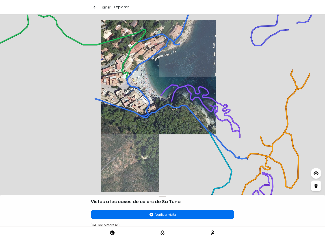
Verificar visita (162, 214)
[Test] (316, 173)
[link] (112, 232)
